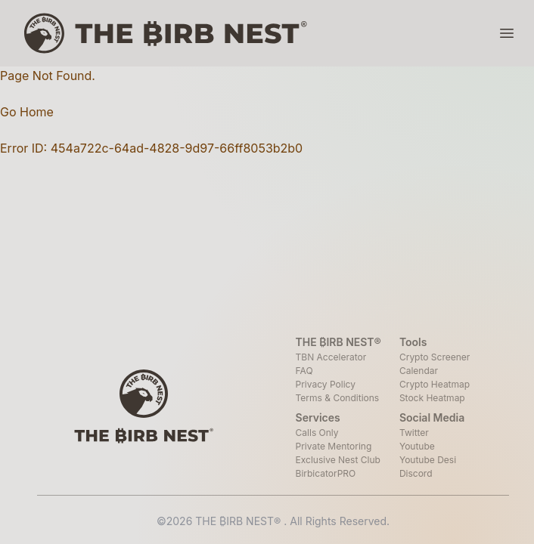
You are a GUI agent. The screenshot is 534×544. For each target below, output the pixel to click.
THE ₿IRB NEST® (239, 521)
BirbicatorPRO (326, 473)
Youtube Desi (427, 459)
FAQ (304, 370)
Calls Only (317, 432)
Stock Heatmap (432, 397)
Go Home (27, 111)
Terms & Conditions (338, 397)
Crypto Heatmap (434, 384)
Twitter (414, 432)
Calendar (418, 370)
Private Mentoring (334, 446)
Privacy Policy (325, 384)
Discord (416, 473)
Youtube (417, 446)
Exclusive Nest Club (338, 459)
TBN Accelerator (331, 357)
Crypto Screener (434, 357)
